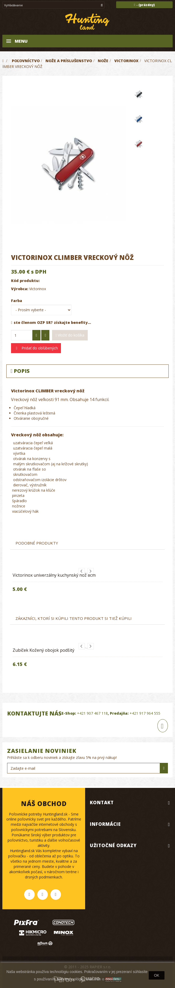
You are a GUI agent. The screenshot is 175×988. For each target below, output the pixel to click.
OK (156, 975)
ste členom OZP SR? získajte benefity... (51, 322)
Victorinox (37, 288)
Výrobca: (19, 288)
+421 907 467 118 (92, 713)
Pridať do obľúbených (39, 347)
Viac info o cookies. (103, 979)
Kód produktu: (25, 280)
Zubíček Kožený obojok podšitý (43, 650)
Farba (17, 300)
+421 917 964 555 (145, 713)
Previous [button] (82, 571)
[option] (87, 583)
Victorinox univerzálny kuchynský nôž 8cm (54, 575)
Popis (20, 370)
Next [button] (91, 571)
